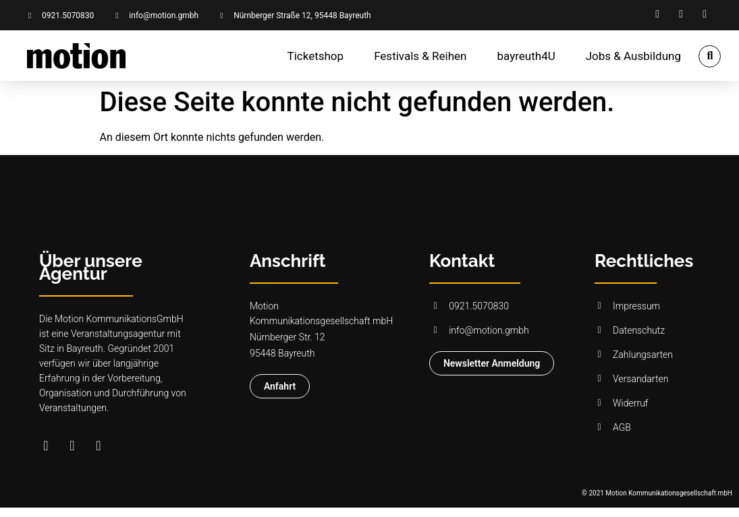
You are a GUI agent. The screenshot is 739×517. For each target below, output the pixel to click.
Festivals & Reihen (420, 56)
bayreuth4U (526, 56)
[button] (710, 56)
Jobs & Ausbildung (633, 56)
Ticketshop (316, 56)
